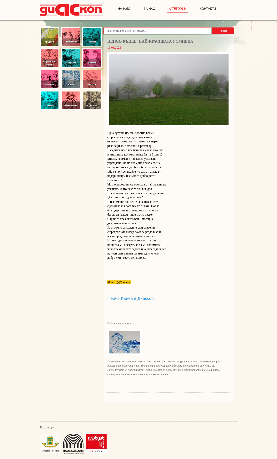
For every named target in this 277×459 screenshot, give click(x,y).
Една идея (92, 100)
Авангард (92, 79)
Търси (223, 30)
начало (124, 8)
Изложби (49, 79)
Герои (70, 79)
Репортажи (70, 58)
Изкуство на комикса (49, 58)
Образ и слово (70, 100)
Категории (177, 8)
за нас (149, 8)
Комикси (49, 100)
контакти (208, 8)
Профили (92, 58)
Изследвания (70, 37)
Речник (92, 37)
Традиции (49, 37)
